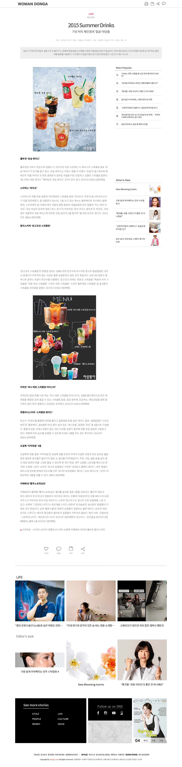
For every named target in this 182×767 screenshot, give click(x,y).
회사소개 (92, 755)
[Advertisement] (58, 248)
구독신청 (36, 755)
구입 (161, 740)
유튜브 (114, 713)
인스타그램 (105, 713)
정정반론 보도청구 (72, 755)
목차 (145, 740)
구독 (153, 740)
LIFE (91, 14)
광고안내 (44, 755)
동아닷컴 (84, 755)
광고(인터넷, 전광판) (103, 755)
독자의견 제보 (59, 755)
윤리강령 (51, 755)
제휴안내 (114, 755)
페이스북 (98, 713)
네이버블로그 (122, 713)
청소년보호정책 (144, 755)
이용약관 (121, 755)
